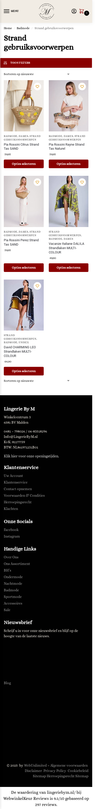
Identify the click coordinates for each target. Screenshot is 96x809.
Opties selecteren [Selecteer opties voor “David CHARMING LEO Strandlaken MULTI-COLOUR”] (24, 371)
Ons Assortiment (17, 564)
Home (8, 28)
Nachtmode (13, 583)
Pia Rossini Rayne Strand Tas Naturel (66, 147)
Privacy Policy (54, 771)
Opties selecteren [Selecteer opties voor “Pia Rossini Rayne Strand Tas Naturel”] (68, 164)
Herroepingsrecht (18, 502)
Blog (7, 683)
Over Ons (11, 557)
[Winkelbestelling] (37, 74)
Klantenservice (16, 482)
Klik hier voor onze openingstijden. (31, 456)
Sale (7, 610)
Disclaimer (33, 771)
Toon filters (16, 63)
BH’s (7, 570)
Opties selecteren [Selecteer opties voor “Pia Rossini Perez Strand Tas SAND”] (24, 267)
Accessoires (13, 603)
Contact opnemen (18, 489)
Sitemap (39, 776)
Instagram (12, 536)
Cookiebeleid (78, 771)
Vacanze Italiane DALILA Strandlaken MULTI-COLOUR (66, 248)
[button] (82, 11)
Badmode (23, 28)
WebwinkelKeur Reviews (26, 798)
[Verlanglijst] (37, 86)
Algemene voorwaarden (69, 765)
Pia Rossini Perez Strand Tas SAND (21, 242)
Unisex (24, 342)
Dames (23, 136)
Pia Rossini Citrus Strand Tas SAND (21, 147)
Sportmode (13, 597)
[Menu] (11, 11)
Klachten (11, 509)
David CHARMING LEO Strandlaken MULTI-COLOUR (20, 351)
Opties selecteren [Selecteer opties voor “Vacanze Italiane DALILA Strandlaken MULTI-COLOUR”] (68, 267)
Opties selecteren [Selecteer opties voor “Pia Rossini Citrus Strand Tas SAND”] (24, 164)
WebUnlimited (35, 765)
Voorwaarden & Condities (24, 495)
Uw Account (13, 476)
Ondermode (13, 577)
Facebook (11, 530)
